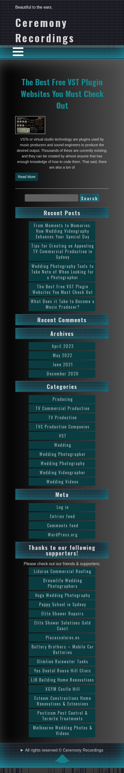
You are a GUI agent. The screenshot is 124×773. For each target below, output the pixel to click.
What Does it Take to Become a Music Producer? (63, 304)
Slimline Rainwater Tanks (62, 661)
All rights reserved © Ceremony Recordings (64, 755)
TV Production (62, 417)
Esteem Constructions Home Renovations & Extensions (62, 701)
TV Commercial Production (63, 408)
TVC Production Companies (63, 427)
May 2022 (62, 355)
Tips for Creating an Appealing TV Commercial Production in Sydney (62, 251)
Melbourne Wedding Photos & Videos (62, 730)
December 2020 (63, 374)
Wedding (62, 445)
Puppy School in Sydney (62, 604)
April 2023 (63, 346)
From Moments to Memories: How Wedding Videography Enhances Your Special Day (62, 231)
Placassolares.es (63, 637)
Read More (26, 177)
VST (63, 436)
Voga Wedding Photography (62, 595)
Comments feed (63, 525)
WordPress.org (63, 535)
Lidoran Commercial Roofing (62, 571)
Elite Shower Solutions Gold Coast (62, 625)
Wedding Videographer (63, 472)
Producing (63, 399)
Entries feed (62, 516)
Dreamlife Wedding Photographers (62, 583)
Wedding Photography (63, 463)
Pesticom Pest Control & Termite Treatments (62, 716)
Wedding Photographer (62, 454)
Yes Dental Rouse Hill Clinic (62, 671)
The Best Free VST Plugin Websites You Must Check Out (62, 93)
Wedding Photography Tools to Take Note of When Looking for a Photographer (62, 271)
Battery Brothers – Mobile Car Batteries (63, 649)
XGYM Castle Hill (62, 689)
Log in (63, 507)
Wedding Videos (62, 482)
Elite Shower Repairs (62, 614)
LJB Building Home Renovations (62, 680)
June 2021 (63, 364)
